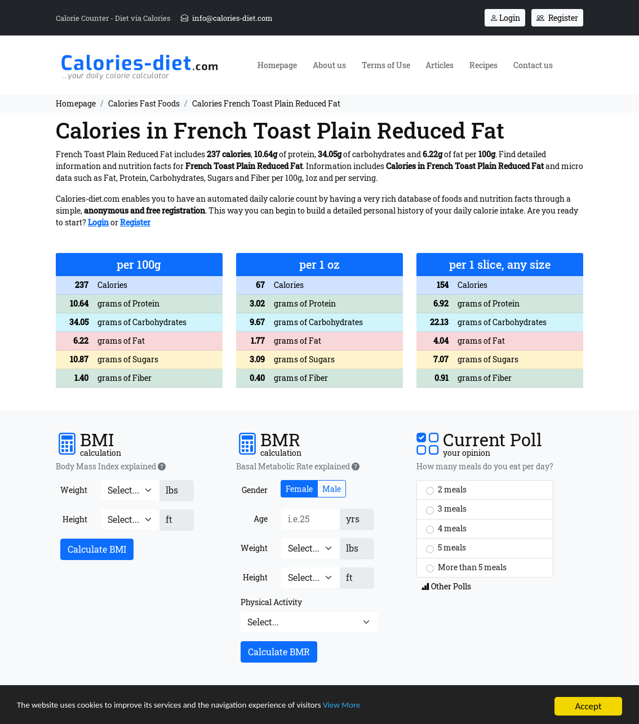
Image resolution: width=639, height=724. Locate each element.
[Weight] (130, 490)
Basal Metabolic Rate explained (298, 466)
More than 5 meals (466, 567)
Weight (73, 490)
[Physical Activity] (309, 622)
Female (299, 488)
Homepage (277, 65)
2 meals (446, 489)
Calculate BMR (279, 652)
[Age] (310, 519)
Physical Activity (271, 602)
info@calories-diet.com (227, 18)
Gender (255, 490)
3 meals (446, 508)
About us (329, 65)
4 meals (446, 528)
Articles (439, 65)
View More (386, 708)
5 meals (446, 547)
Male (331, 488)
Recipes (483, 65)
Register (557, 17)
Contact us (533, 65)
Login (505, 17)
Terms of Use (386, 65)
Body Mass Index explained (111, 466)
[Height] (130, 519)
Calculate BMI (97, 549)
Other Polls (446, 586)
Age (261, 518)
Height (75, 519)
